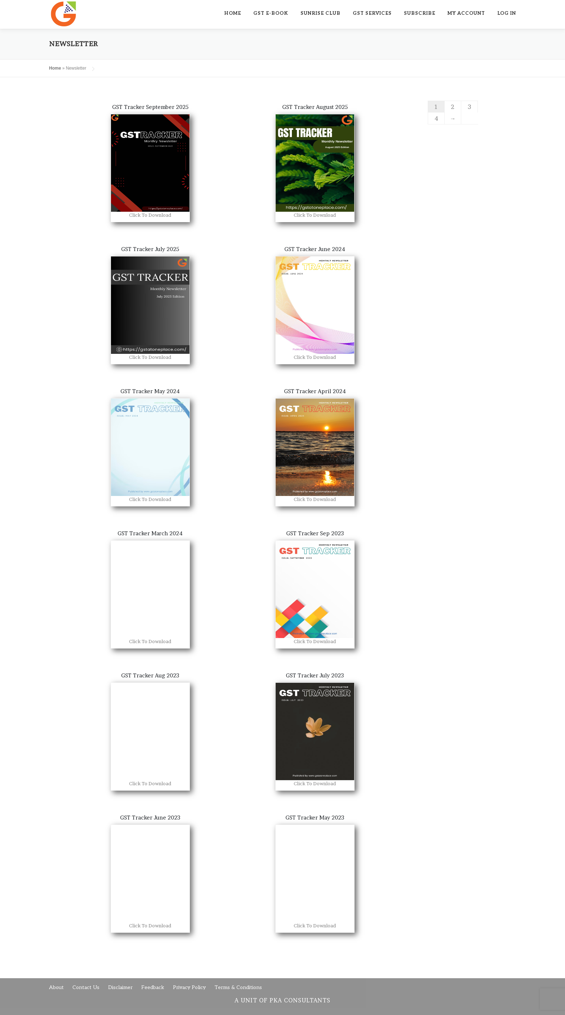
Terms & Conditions (238, 987)
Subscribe (419, 13)
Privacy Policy (189, 987)
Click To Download (150, 215)
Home (232, 13)
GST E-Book (270, 13)
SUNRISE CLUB (321, 13)
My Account (466, 13)
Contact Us (85, 987)
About (56, 987)
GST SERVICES (372, 13)
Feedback (152, 987)
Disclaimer (120, 987)
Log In (506, 13)
